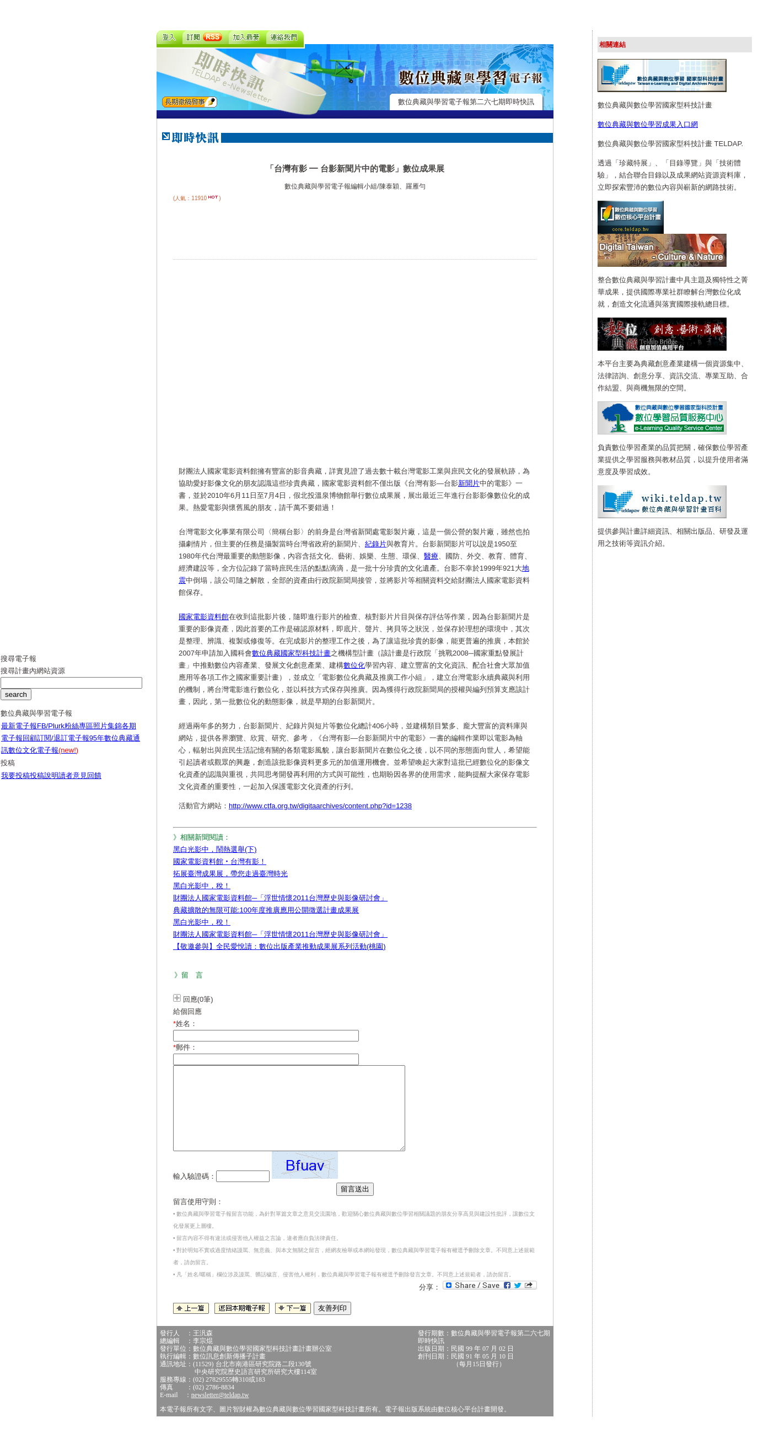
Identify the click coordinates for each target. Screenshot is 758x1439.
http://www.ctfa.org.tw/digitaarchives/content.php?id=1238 (320, 806)
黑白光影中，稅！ (201, 886)
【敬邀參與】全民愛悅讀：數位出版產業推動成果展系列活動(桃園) (279, 946)
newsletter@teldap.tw (220, 1411)
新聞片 (469, 483)
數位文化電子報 (43, 758)
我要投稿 (15, 784)
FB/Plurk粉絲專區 (65, 734)
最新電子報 (19, 734)
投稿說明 (44, 784)
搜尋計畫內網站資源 (33, 679)
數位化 (354, 665)
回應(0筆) (198, 999)
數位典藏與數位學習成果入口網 (648, 124)
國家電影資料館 (204, 617)
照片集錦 (107, 734)
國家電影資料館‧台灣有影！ (219, 861)
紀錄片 (375, 544)
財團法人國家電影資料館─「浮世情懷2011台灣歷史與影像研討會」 (280, 898)
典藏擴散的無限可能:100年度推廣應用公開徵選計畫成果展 (266, 910)
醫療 (431, 556)
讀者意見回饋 (79, 784)
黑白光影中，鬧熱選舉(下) (215, 849)
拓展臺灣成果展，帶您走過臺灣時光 (230, 873)
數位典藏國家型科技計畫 (291, 653)
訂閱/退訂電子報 (63, 746)
